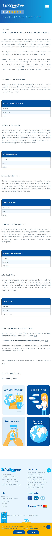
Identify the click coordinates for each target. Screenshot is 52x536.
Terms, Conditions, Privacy (9, 498)
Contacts (4, 503)
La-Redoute (6, 112)
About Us (4, 496)
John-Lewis (6, 208)
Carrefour (5, 258)
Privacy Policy (5, 501)
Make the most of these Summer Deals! (28, 17)
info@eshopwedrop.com (13, 484)
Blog (12, 17)
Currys (4, 167)
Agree (33, 532)
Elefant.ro (5, 266)
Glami (4, 116)
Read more (34, 528)
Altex (4, 211)
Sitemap (4, 506)
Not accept (19, 532)
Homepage (4, 17)
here (35, 336)
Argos (4, 163)
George (5, 159)
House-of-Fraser (8, 314)
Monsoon (6, 109)
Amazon (5, 262)
